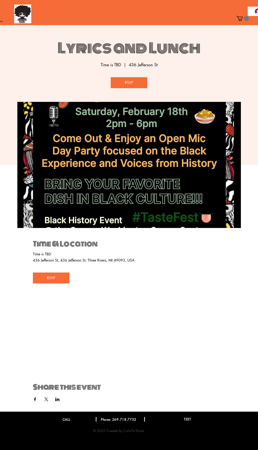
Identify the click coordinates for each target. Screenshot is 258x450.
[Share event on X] (46, 399)
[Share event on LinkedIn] (57, 399)
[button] (243, 18)
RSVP (129, 82)
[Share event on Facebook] (35, 399)
